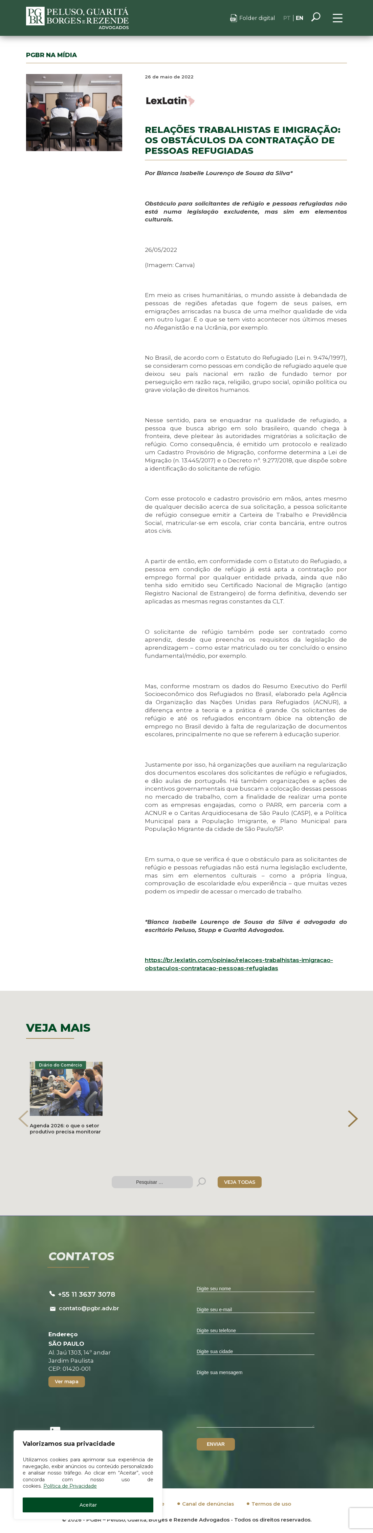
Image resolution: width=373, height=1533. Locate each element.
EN (299, 18)
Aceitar (88, 1505)
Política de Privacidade (70, 1486)
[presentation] (23, 1118)
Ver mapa (67, 1382)
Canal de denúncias (208, 1504)
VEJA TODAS (239, 1182)
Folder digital (257, 18)
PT (287, 18)
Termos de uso (271, 1504)
